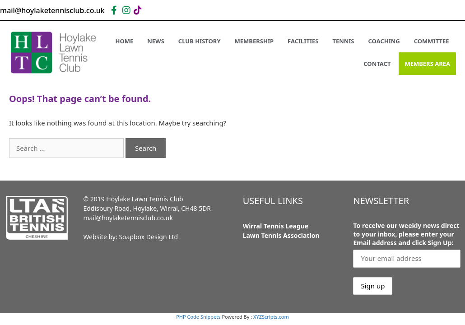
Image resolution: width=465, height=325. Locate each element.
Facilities (303, 41)
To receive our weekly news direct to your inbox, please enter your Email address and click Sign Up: (406, 234)
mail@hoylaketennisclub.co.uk (128, 218)
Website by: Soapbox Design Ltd (130, 236)
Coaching (384, 41)
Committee (431, 41)
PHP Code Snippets (198, 316)
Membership (254, 41)
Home (124, 41)
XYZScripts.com (271, 316)
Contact (377, 64)
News (155, 41)
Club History (199, 41)
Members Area (427, 64)
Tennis (343, 41)
